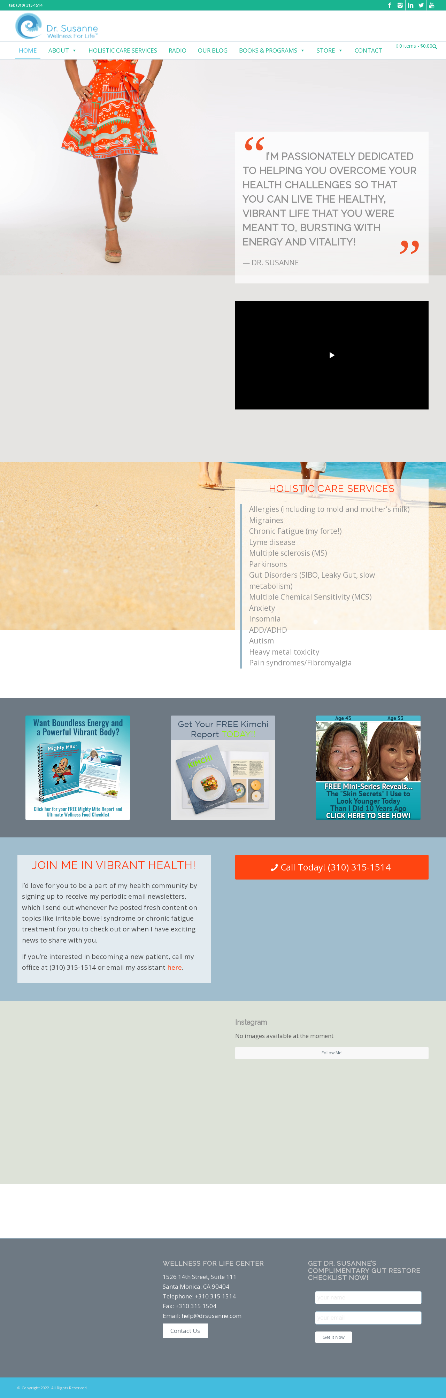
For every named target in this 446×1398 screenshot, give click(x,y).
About (62, 50)
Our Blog (213, 50)
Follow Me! (332, 1053)
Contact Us (185, 1331)
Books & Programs (272, 50)
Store (330, 50)
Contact (368, 50)
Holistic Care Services (123, 50)
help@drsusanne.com (211, 1316)
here (174, 967)
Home (28, 50)
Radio (177, 50)
